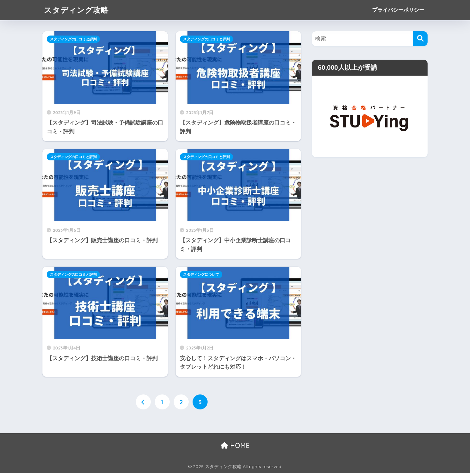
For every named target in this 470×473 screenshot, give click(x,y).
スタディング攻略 (76, 10)
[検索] (420, 38)
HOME (235, 445)
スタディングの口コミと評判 (73, 39)
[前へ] (143, 401)
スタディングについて (201, 274)
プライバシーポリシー (398, 10)
